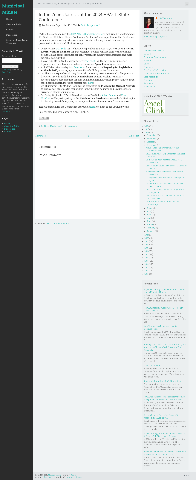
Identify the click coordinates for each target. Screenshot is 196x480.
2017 (146, 254)
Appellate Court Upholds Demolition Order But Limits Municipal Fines (165, 290)
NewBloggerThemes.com (75, 477)
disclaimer (7, 111)
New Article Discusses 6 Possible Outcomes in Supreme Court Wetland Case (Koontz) (164, 398)
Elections (148, 60)
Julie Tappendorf (90, 25)
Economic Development (155, 57)
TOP (186, 475)
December (151, 135)
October (150, 141)
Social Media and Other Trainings (17, 41)
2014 (146, 264)
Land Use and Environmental (51, 126)
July (149, 211)
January (150, 231)
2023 (147, 234)
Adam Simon (109, 95)
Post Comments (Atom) (58, 223)
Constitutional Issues (154, 50)
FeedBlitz (6, 72)
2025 (147, 129)
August (150, 208)
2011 (146, 274)
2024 (147, 132)
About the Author (14, 24)
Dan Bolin (61, 48)
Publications (12, 35)
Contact (10, 29)
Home (9, 19)
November (152, 138)
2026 (147, 126)
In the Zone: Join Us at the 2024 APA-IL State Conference (84, 16)
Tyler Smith (90, 61)
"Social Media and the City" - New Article (162, 381)
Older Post (134, 135)
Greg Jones (79, 67)
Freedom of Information (155, 70)
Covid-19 (147, 54)
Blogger (73, 475)
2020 (147, 244)
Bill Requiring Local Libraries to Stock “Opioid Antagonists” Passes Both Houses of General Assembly (165, 347)
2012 (146, 270)
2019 (146, 248)
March (150, 224)
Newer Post (40, 135)
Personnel (149, 80)
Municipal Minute (13, 9)
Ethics (146, 63)
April (149, 221)
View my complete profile (155, 36)
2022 (147, 238)
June (149, 214)
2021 (146, 241)
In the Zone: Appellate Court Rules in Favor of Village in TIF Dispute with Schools (165, 434)
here (90, 82)
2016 (146, 257)
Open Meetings (151, 76)
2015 (146, 261)
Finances (148, 67)
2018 (147, 251)
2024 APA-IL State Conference (87, 33)
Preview (6, 69)
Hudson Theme (47, 477)
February (151, 227)
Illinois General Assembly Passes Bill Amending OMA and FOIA (161, 416)
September (152, 145)
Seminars (148, 83)
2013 (146, 267)
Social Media (150, 86)
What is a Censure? (152, 365)
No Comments (72, 126)
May (149, 218)
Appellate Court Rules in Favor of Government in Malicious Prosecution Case (165, 453)
